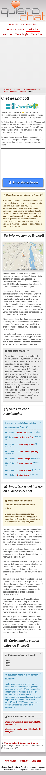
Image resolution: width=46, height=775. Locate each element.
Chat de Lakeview (24, 463)
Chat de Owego (23, 459)
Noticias (7, 34)
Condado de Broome (18, 91)
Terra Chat (37, 34)
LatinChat (33, 29)
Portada (13, 24)
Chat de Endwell (23, 433)
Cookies (24, 760)
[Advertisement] (23, 62)
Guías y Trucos (16, 29)
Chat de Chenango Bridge (28, 451)
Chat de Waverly (24, 470)
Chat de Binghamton (26, 444)
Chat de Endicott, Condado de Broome (21, 743)
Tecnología (21, 34)
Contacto (36, 760)
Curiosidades (29, 24)
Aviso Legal (11, 760)
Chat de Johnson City (23, 437)
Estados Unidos (29, 89)
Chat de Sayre (23, 475)
